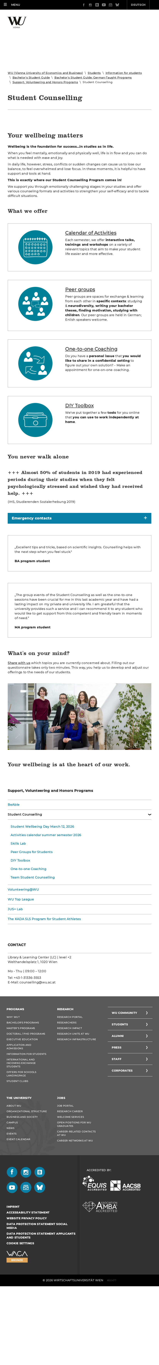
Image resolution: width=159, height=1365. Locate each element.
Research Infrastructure (76, 1106)
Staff (116, 1125)
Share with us (19, 729)
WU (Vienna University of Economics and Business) (45, 73)
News (10, 1194)
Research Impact (69, 1094)
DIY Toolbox (79, 472)
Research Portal (70, 1083)
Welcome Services (70, 1183)
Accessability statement (28, 1279)
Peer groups (80, 356)
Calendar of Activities (90, 299)
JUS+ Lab (15, 976)
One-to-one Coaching (91, 416)
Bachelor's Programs (23, 1089)
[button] (12, 5)
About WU (14, 1172)
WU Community (124, 1079)
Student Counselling (25, 881)
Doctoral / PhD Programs (26, 1100)
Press (116, 1114)
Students (94, 73)
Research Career (70, 1178)
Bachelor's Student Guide (31, 77)
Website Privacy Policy (27, 1285)
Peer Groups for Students (32, 919)
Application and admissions (19, 1113)
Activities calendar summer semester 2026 (46, 902)
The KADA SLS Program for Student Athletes (44, 986)
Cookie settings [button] (20, 1310)
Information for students (124, 73)
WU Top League (21, 966)
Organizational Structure (27, 1178)
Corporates (122, 1137)
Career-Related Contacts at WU (76, 1200)
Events (12, 1200)
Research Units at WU (73, 1100)
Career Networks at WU (75, 1207)
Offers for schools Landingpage (21, 1140)
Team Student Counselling (33, 944)
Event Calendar (18, 1205)
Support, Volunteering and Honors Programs (45, 82)
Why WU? (13, 1083)
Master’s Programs (21, 1094)
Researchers (66, 1089)
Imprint (13, 1273)
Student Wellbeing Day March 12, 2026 (42, 893)
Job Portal (65, 1172)
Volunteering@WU (23, 956)
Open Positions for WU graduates (74, 1191)
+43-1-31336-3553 (27, 1044)
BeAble (14, 871)
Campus (12, 1189)
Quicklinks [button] (143, 5)
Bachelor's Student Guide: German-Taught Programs (93, 77)
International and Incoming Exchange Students (21, 1130)
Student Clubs (17, 1147)
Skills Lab (18, 910)
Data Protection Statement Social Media (37, 1292)
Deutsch (116, 5)
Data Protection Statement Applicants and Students (41, 1302)
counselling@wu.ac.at (37, 1049)
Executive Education (22, 1106)
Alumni (118, 1102)
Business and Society (22, 1183)
